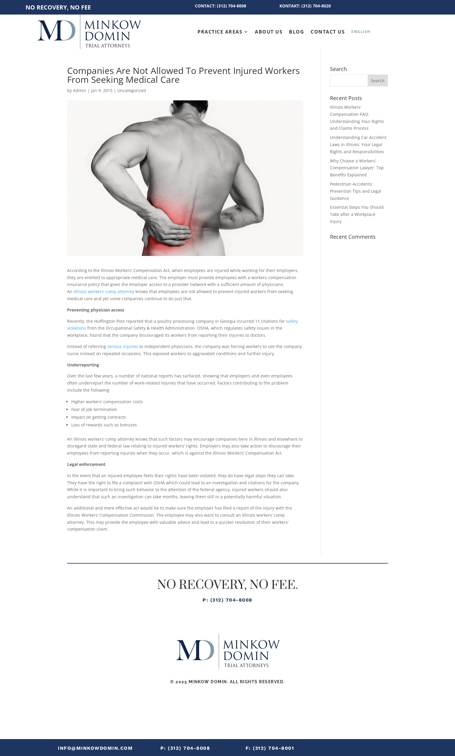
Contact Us (328, 32)
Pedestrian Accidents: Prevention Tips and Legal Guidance (355, 191)
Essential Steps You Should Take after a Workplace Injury (357, 214)
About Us (268, 32)
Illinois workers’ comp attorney (104, 291)
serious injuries (122, 346)
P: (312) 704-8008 (227, 600)
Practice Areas (220, 32)
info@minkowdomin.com (95, 748)
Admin (79, 90)
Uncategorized (131, 90)
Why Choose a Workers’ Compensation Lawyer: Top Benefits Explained (357, 168)
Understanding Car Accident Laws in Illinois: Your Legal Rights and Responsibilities (358, 144)
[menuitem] (360, 31)
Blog (296, 32)
